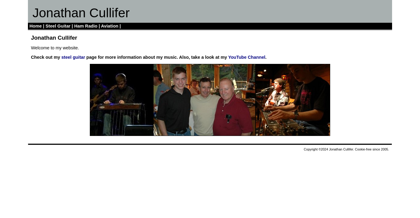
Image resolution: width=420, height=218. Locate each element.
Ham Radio (86, 26)
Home (35, 26)
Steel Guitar (58, 26)
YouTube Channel (246, 57)
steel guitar (73, 57)
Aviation (109, 26)
